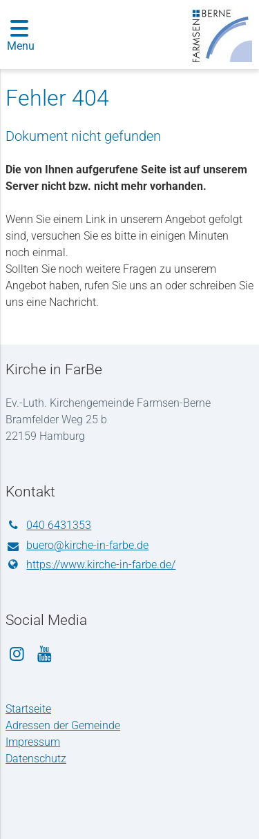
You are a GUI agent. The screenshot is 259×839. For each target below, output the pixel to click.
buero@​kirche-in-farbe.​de (77, 546)
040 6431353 (48, 525)
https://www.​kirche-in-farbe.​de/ (90, 565)
